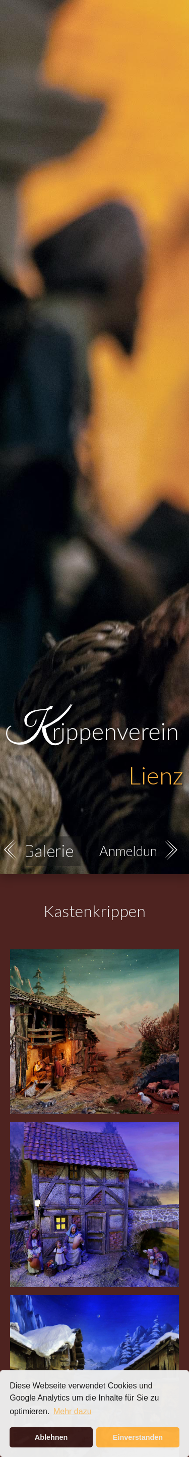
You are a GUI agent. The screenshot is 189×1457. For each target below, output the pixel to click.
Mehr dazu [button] (72, 1411)
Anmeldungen (138, 850)
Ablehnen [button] (51, 1437)
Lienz (156, 775)
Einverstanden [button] (138, 1437)
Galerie (47, 851)
